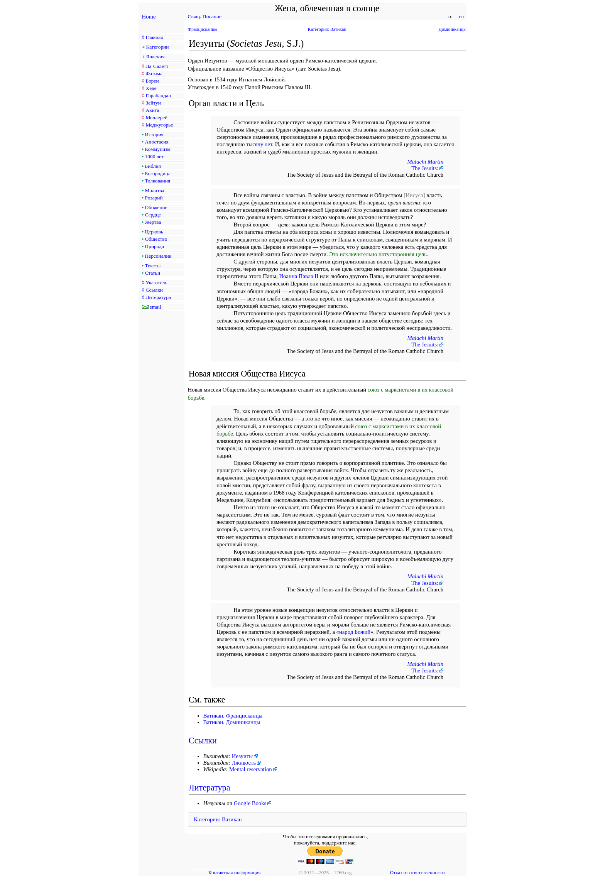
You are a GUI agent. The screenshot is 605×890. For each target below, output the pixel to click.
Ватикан (232, 819)
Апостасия (157, 142)
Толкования (157, 181)
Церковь (154, 232)
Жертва (153, 222)
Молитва (154, 190)
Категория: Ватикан (327, 29)
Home (149, 17)
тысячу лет (259, 144)
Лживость (244, 763)
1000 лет (154, 156)
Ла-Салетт (156, 66)
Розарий (154, 198)
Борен (152, 81)
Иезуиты (242, 756)
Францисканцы (203, 29)
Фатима (153, 73)
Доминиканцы (452, 29)
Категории (157, 47)
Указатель (156, 282)
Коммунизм (158, 149)
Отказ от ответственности (417, 872)
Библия (153, 166)
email (155, 307)
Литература (158, 297)
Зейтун (153, 103)
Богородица (158, 173)
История (154, 134)
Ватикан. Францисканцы (233, 716)
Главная (154, 37)
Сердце (153, 215)
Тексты (153, 266)
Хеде (150, 88)
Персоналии (158, 256)
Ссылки (153, 290)
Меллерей (156, 117)
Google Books (250, 803)
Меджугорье (159, 125)
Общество (156, 239)
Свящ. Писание (204, 16)
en (461, 16)
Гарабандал (158, 95)
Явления (155, 56)
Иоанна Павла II (298, 276)
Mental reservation (250, 769)
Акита (152, 110)
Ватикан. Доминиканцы (231, 722)
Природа (154, 246)
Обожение (156, 207)
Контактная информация (234, 872)
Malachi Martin (425, 162)
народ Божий (354, 632)
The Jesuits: (424, 168)
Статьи (153, 273)
